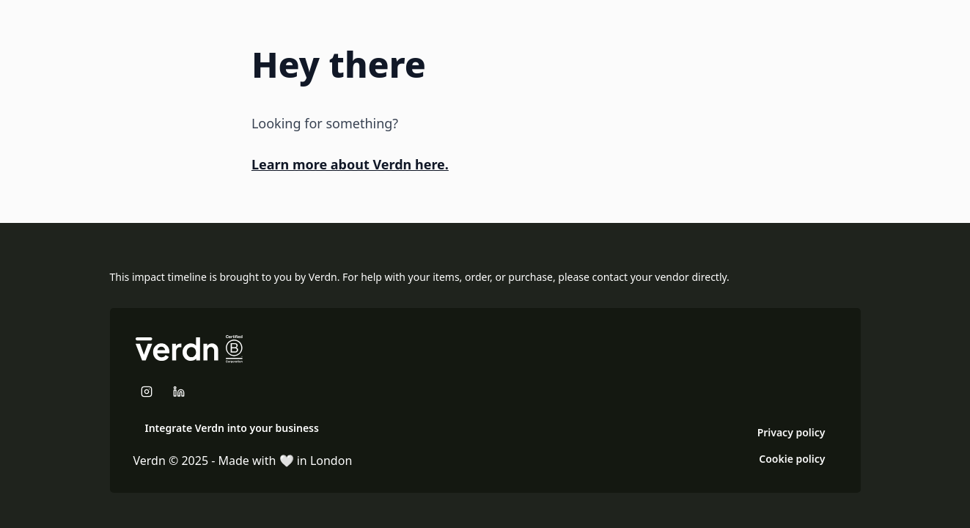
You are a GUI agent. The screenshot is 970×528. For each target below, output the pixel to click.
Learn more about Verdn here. (350, 164)
